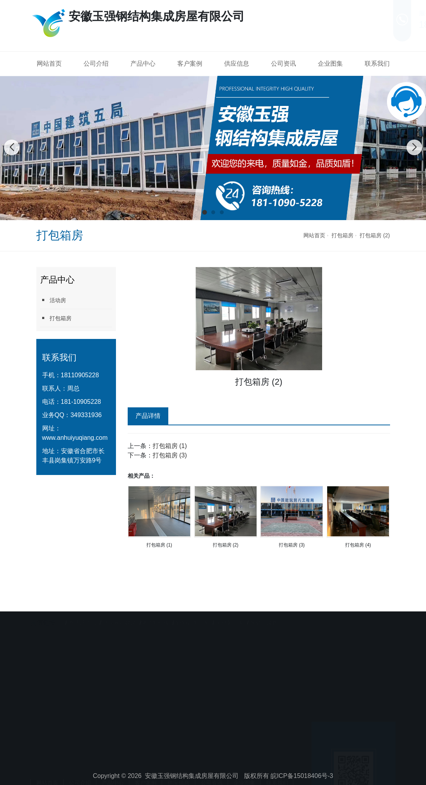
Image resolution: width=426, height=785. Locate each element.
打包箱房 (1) (170, 446)
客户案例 (189, 63)
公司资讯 (283, 63)
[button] (204, 212)
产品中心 (142, 63)
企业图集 (330, 63)
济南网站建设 (119, 608)
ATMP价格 (156, 608)
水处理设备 (264, 608)
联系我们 (377, 63)
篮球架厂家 (229, 608)
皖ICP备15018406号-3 (302, 775)
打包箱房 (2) (375, 235)
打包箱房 (342, 235)
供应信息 (236, 63)
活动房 (53, 300)
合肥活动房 (82, 608)
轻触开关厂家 (192, 608)
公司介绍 (96, 63)
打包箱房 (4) (358, 545)
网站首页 (49, 63)
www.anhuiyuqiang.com (75, 437)
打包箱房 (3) (170, 455)
